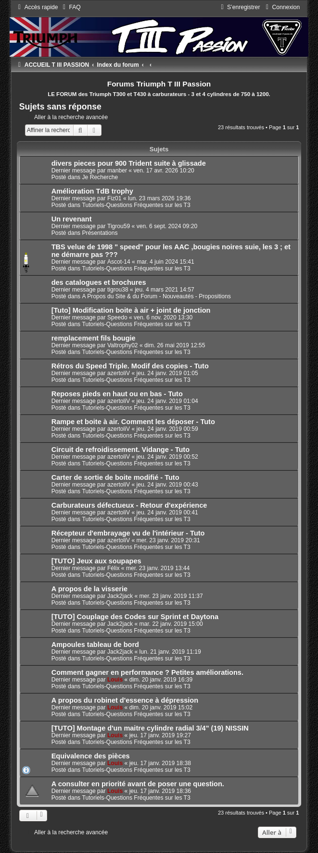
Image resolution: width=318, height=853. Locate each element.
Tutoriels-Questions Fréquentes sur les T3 (136, 205)
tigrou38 (117, 289)
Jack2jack (120, 596)
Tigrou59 (118, 226)
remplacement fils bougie (93, 338)
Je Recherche (100, 177)
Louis (115, 679)
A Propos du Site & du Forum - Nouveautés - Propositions (156, 296)
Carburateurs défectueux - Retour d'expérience (129, 505)
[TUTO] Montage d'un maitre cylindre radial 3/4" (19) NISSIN (150, 728)
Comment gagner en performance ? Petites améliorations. (147, 672)
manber (117, 170)
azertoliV (118, 373)
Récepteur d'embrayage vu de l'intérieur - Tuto (128, 533)
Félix (113, 568)
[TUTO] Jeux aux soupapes (96, 561)
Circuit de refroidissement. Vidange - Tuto (120, 449)
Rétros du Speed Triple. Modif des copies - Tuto (130, 366)
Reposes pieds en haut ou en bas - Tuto (117, 394)
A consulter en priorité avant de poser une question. (137, 784)
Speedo (117, 317)
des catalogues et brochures (98, 282)
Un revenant (71, 219)
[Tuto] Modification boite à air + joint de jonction (131, 310)
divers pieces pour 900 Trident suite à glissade (128, 163)
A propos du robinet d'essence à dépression (124, 700)
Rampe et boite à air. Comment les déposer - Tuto (133, 422)
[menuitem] (71, 7)
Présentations (100, 233)
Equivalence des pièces (90, 756)
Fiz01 (114, 198)
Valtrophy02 (122, 345)
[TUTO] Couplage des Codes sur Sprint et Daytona (134, 617)
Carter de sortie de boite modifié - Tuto (115, 477)
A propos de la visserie (89, 589)
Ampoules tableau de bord (95, 644)
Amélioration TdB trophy (92, 191)
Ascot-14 (118, 261)
